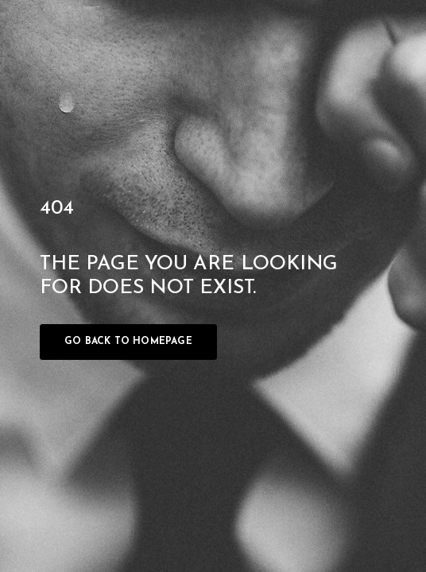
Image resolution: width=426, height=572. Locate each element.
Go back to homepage (128, 341)
